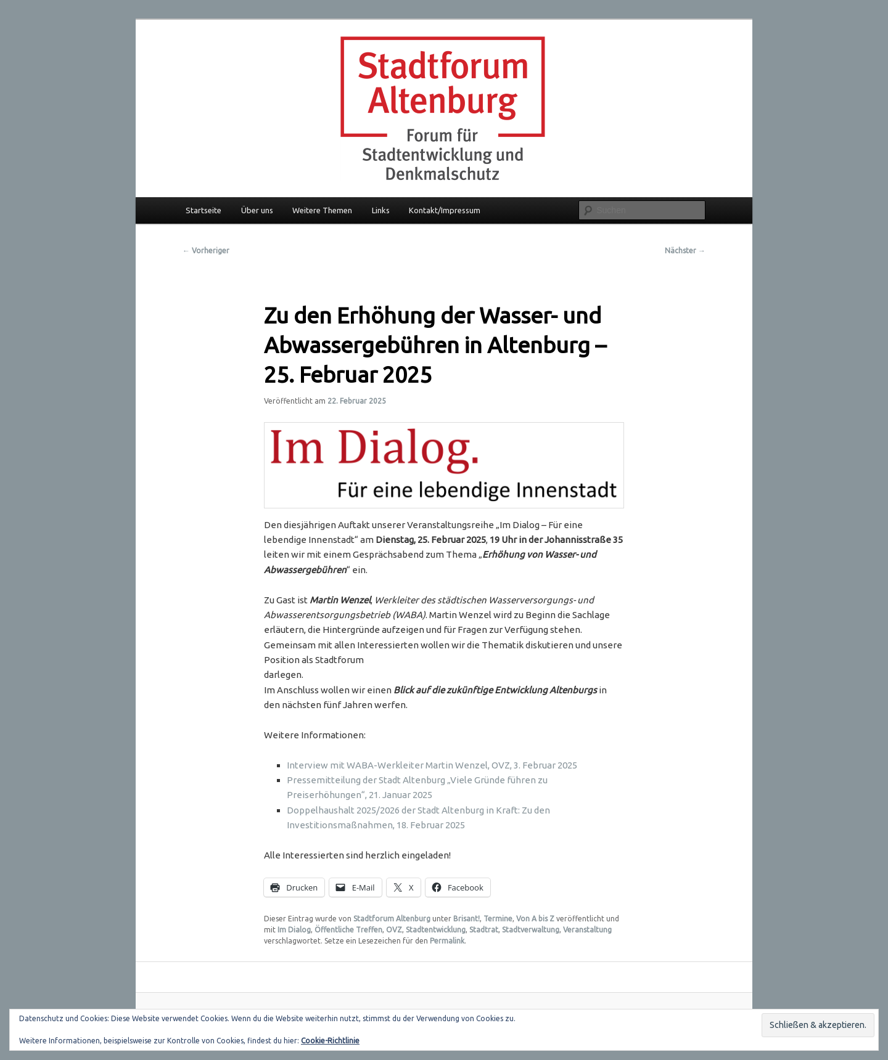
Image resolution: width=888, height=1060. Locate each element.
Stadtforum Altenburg (391, 919)
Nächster (685, 251)
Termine (497, 919)
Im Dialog (294, 930)
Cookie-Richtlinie (330, 1041)
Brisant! (466, 919)
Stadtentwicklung (436, 930)
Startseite (203, 210)
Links (381, 210)
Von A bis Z (535, 919)
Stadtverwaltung (530, 930)
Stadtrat (483, 930)
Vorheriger (206, 251)
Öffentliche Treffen (348, 930)
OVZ (394, 930)
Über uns (257, 210)
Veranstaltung (587, 930)
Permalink (447, 941)
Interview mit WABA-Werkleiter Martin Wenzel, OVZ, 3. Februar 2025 (432, 765)
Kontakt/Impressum (444, 210)
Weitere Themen (322, 210)
